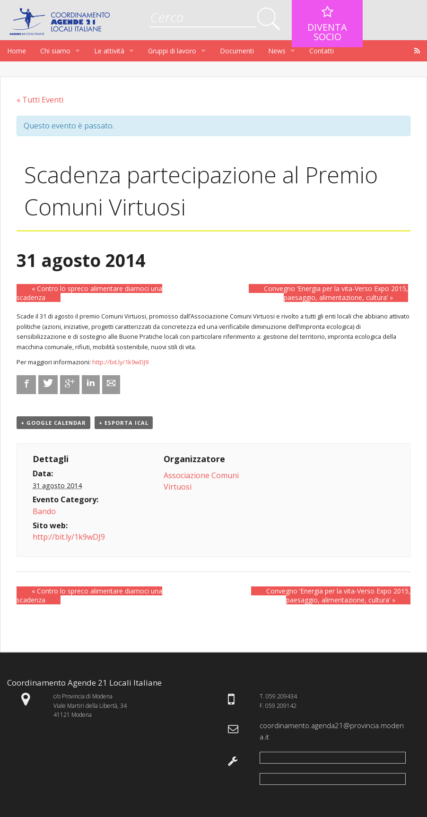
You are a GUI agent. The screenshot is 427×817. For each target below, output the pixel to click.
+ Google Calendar (53, 422)
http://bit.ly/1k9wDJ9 (120, 362)
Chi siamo (55, 50)
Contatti (321, 50)
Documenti (237, 50)
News (277, 50)
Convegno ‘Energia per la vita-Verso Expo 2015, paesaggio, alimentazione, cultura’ (336, 293)
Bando (44, 511)
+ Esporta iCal (123, 422)
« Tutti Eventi (40, 100)
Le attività (109, 50)
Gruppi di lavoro (172, 50)
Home (16, 50)
